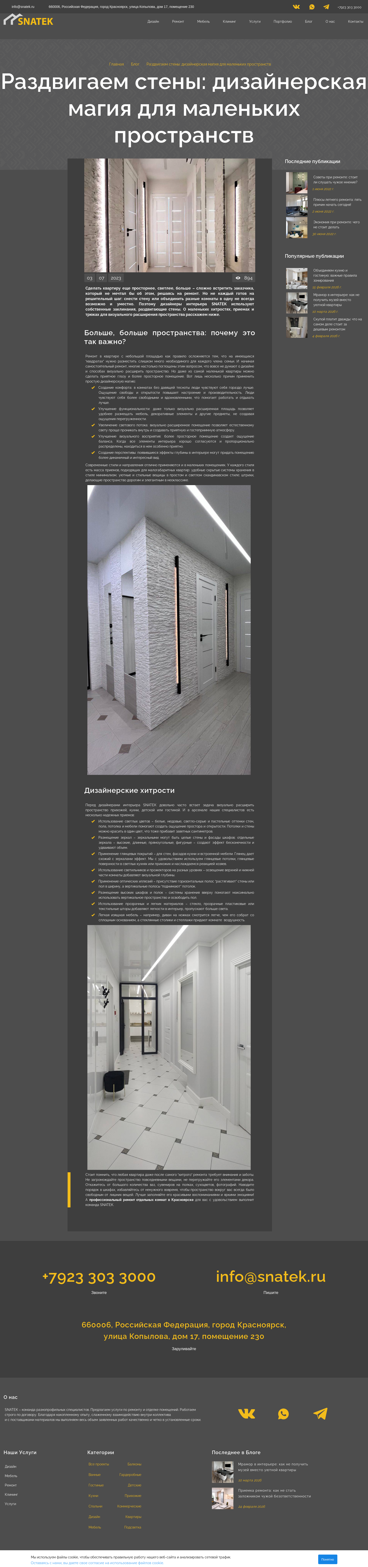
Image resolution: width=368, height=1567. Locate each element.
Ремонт (178, 21)
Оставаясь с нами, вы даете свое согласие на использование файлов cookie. (97, 1563)
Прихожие (133, 1496)
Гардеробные (130, 1475)
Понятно (327, 1559)
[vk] (296, 8)
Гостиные (96, 1485)
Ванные (95, 1475)
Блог (308, 21)
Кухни (93, 1496)
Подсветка (132, 1527)
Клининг (229, 21)
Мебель (203, 21)
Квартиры (133, 1517)
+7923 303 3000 (350, 7)
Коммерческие (129, 1506)
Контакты (355, 21)
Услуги (254, 21)
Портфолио (283, 21)
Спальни (95, 1506)
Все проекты (99, 1464)
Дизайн (153, 21)
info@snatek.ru (23, 7)
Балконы (134, 1464)
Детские (134, 1485)
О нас (330, 21)
